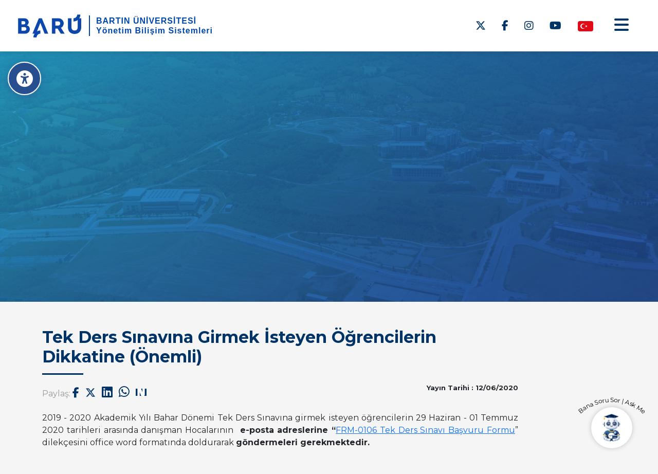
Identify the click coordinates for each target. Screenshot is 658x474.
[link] (425, 430)
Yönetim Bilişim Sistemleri (154, 30)
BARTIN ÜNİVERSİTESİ (146, 20)
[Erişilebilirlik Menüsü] (24, 78)
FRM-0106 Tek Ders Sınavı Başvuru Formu (425, 430)
